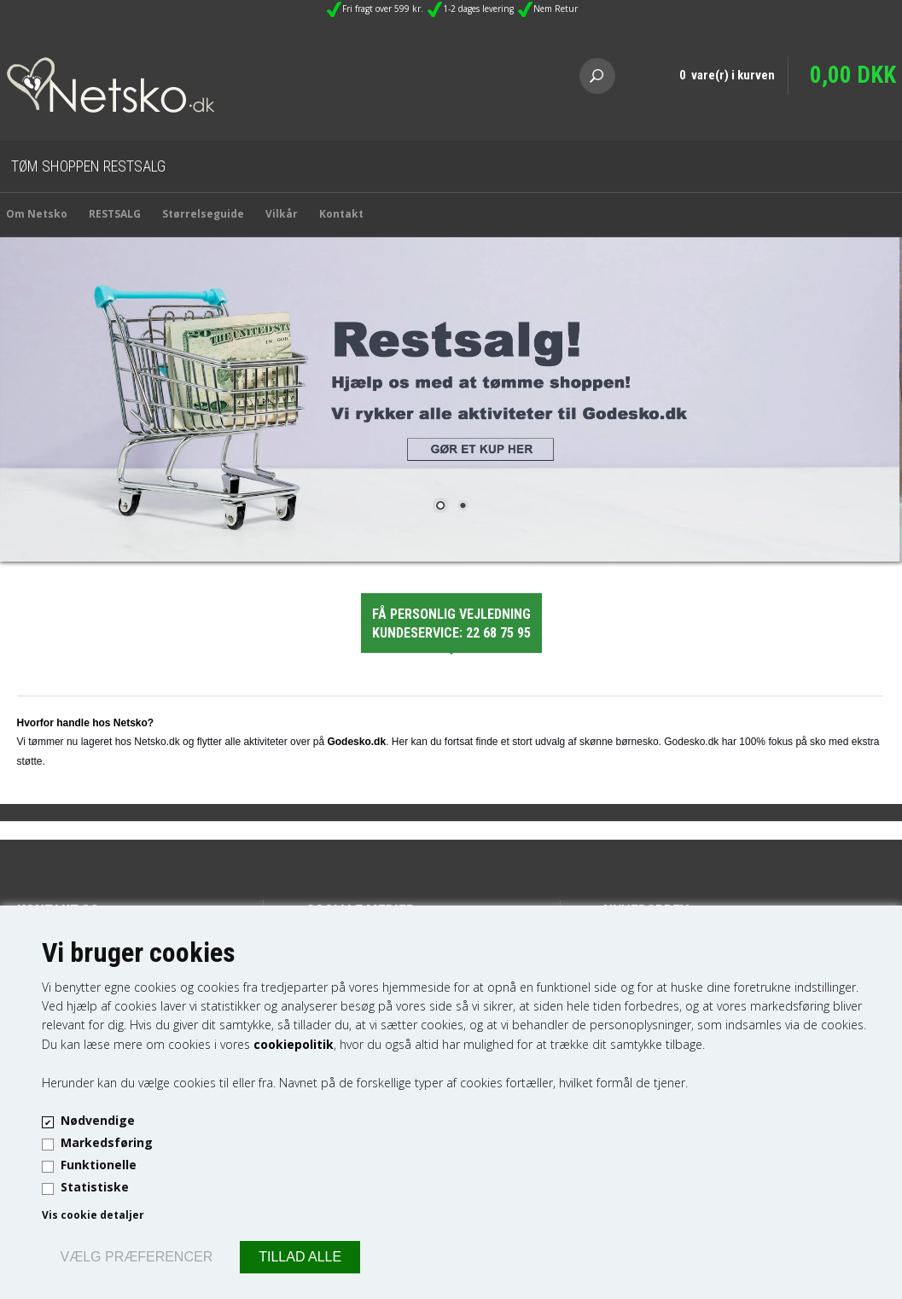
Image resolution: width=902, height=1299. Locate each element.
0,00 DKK (853, 75)
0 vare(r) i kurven (727, 75)
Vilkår (281, 214)
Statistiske (95, 1187)
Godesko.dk (356, 742)
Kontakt (341, 214)
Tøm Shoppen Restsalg (88, 166)
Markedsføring (107, 1142)
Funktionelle (99, 1164)
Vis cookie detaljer (93, 1215)
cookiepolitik (293, 1044)
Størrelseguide (203, 214)
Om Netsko (36, 214)
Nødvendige (98, 1120)
